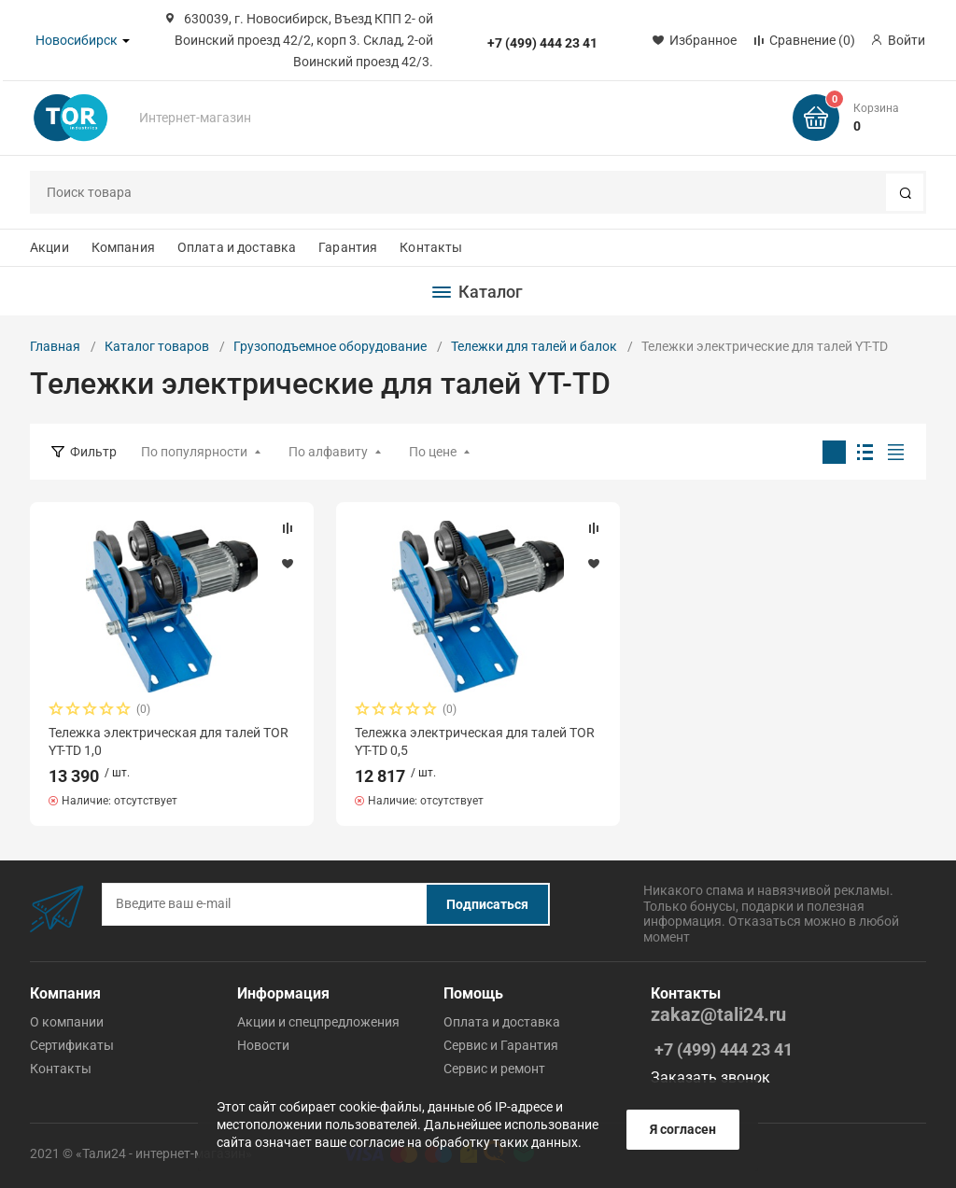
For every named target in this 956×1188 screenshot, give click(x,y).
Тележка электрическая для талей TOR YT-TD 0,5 (475, 741)
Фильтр (93, 451)
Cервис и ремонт (494, 1068)
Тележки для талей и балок (534, 346)
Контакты (431, 247)
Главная (55, 346)
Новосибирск (76, 40)
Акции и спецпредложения (318, 1021)
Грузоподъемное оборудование (330, 346)
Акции (49, 247)
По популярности (194, 451)
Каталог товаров (157, 346)
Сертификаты (72, 1045)
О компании (67, 1021)
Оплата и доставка (236, 247)
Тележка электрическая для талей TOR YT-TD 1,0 (168, 741)
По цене (433, 451)
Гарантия (347, 247)
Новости (263, 1045)
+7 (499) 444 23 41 (542, 42)
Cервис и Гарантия (500, 1045)
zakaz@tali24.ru (718, 1015)
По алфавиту (328, 451)
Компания (123, 247)
